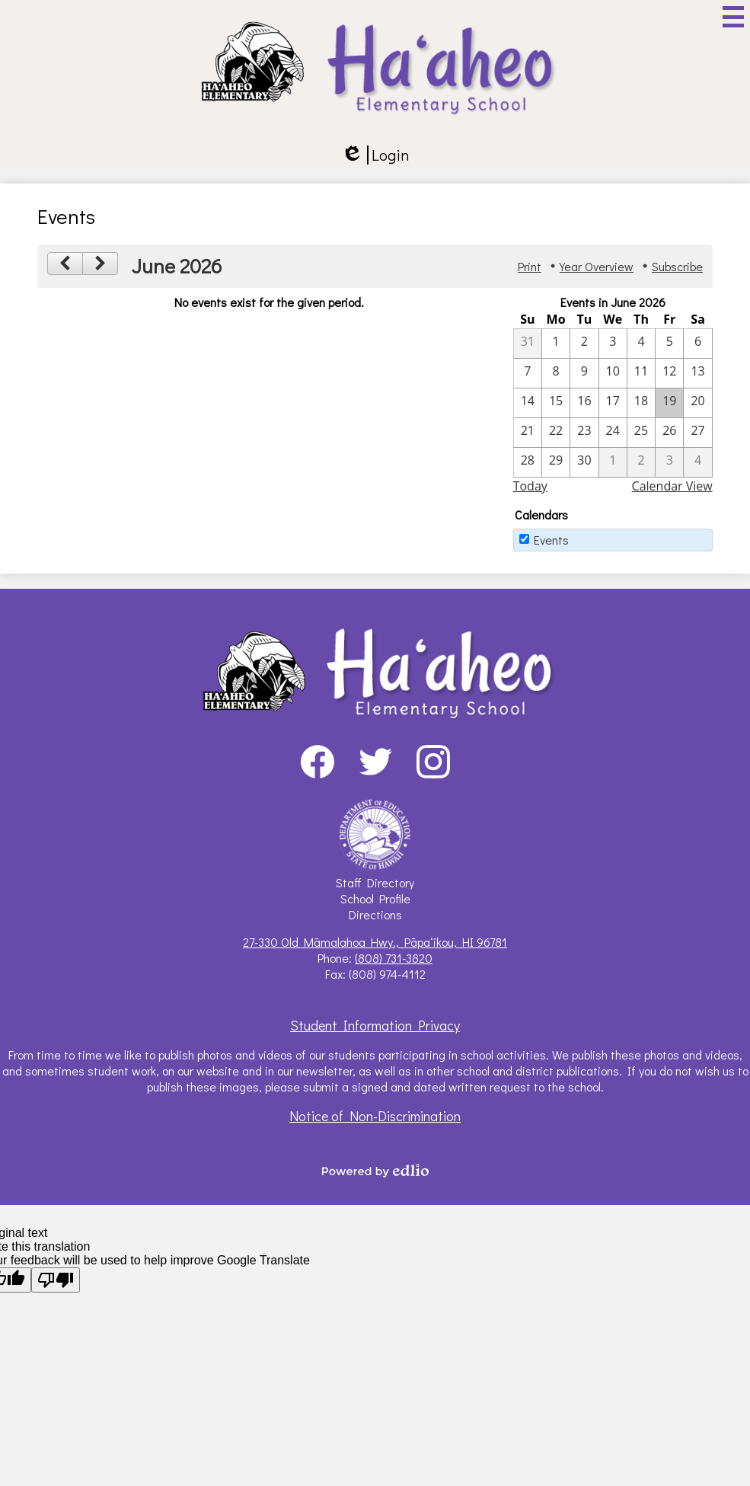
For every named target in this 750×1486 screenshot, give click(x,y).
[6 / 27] (697, 432)
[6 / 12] (669, 373)
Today (530, 486)
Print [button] (529, 266)
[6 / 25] (641, 432)
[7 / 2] (641, 462)
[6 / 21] (528, 432)
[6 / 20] (697, 403)
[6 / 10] (613, 373)
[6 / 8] (556, 373)
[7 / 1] (613, 462)
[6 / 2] (584, 343)
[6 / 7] (528, 373)
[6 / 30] (584, 462)
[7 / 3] (669, 462)
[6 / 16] (584, 403)
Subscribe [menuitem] (677, 266)
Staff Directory (375, 882)
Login (375, 155)
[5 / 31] (528, 343)
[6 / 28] (528, 462)
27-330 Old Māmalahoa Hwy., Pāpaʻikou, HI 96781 (375, 942)
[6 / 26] (669, 432)
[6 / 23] (584, 432)
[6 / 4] (641, 343)
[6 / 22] (556, 432)
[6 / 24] (613, 432)
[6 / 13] (697, 373)
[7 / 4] (697, 462)
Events (551, 540)
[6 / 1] (556, 343)
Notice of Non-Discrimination (375, 1116)
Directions (375, 914)
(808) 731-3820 (393, 958)
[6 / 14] (528, 403)
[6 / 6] (697, 343)
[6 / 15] (556, 403)
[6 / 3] (613, 343)
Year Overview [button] (597, 266)
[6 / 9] (584, 373)
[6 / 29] (556, 462)
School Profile (375, 898)
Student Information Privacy (375, 1025)
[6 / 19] (669, 403)
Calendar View (672, 486)
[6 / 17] (613, 403)
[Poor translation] (55, 1280)
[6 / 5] (669, 343)
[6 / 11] (641, 373)
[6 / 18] (641, 403)
